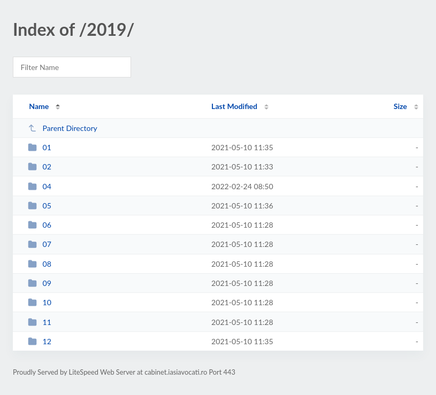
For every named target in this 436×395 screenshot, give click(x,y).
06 (39, 224)
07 (39, 244)
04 (39, 186)
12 (39, 341)
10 (39, 302)
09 (39, 283)
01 (39, 147)
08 (39, 263)
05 (39, 205)
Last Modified (234, 106)
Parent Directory (62, 128)
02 (39, 166)
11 (39, 322)
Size (400, 106)
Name (39, 106)
